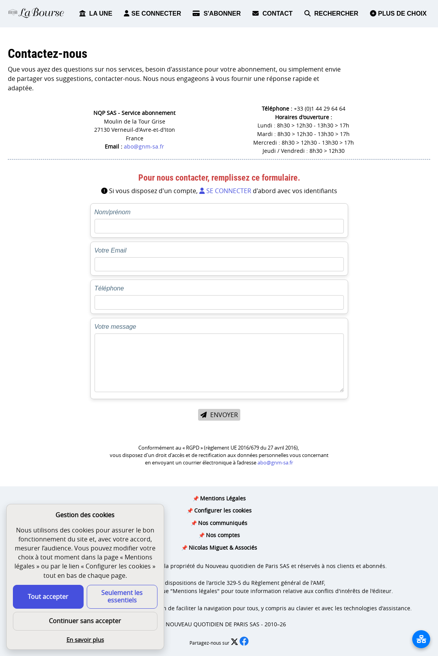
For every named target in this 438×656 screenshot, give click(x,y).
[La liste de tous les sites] (421, 639)
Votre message (115, 326)
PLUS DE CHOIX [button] (398, 13)
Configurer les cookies (223, 510)
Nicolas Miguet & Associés (223, 547)
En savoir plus (85, 639)
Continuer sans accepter (85, 621)
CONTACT (272, 13)
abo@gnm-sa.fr (144, 146)
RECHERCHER (331, 13)
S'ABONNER (217, 13)
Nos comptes (223, 535)
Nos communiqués (222, 523)
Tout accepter (48, 596)
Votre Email (111, 250)
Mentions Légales (223, 498)
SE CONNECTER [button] (152, 13)
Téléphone (109, 288)
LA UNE (95, 13)
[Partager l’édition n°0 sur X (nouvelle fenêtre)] (235, 643)
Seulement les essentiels (122, 596)
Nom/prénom (113, 212)
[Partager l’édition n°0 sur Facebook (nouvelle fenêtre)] (244, 643)
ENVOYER (219, 414)
